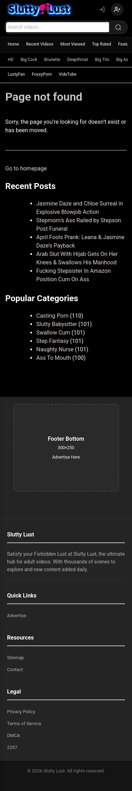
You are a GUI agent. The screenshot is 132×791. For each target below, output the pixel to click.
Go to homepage (26, 168)
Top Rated (101, 44)
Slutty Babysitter (56, 324)
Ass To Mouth (53, 357)
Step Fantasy (52, 341)
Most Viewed (73, 44)
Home (13, 44)
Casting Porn (52, 315)
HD (10, 59)
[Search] (118, 27)
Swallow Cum (53, 332)
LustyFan (16, 74)
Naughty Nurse (55, 349)
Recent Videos (39, 44)
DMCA (13, 735)
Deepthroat (77, 59)
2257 (12, 747)
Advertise (16, 615)
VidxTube (67, 74)
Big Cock (28, 59)
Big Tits (102, 59)
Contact (15, 669)
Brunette (52, 59)
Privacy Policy (21, 711)
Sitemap (15, 657)
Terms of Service (24, 723)
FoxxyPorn (42, 74)
